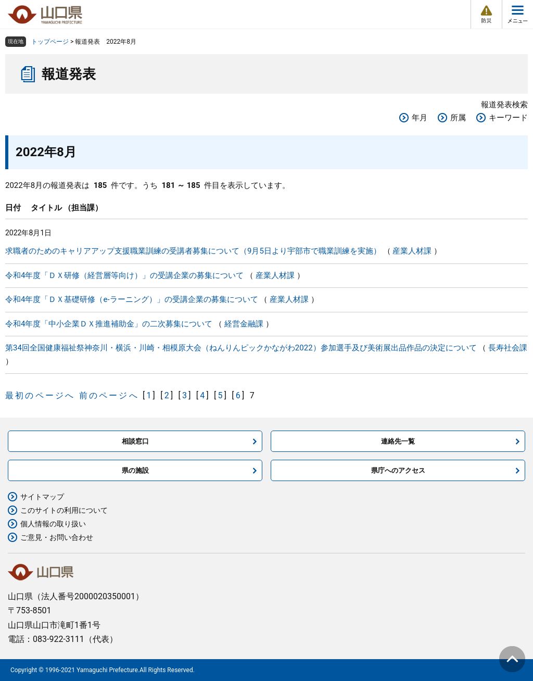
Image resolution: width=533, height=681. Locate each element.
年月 (419, 117)
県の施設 (135, 470)
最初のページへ (40, 395)
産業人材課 (412, 251)
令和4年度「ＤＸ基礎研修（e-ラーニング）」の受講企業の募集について (131, 299)
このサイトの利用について (64, 510)
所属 (458, 117)
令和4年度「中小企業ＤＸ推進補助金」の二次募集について (108, 324)
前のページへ (109, 395)
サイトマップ (42, 497)
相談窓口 (135, 441)
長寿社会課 (507, 347)
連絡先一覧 (398, 441)
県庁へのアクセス (398, 470)
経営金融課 (243, 324)
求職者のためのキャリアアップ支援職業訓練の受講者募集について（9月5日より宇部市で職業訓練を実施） (193, 251)
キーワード (508, 117)
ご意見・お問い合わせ (56, 537)
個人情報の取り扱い (53, 524)
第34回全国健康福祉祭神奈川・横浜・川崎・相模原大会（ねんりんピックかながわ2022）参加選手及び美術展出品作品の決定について (241, 347)
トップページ (50, 41)
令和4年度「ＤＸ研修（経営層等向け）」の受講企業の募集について (124, 275)
